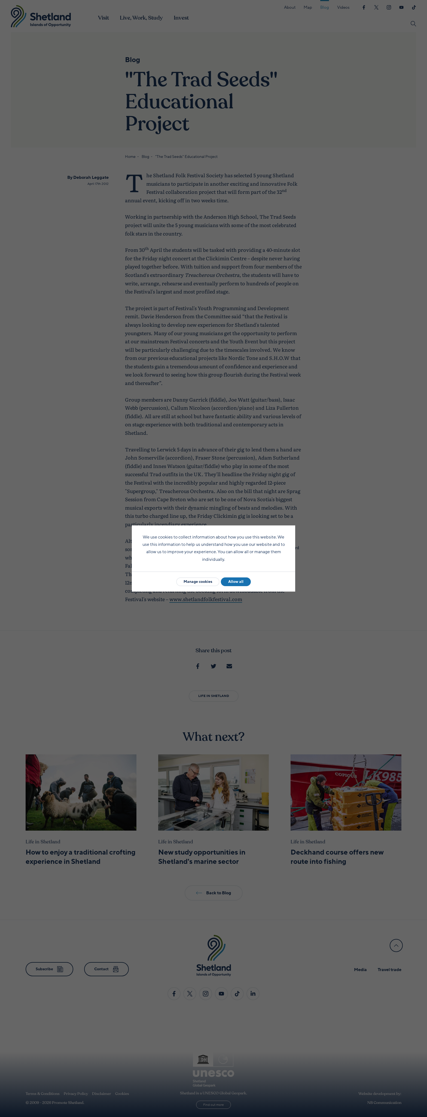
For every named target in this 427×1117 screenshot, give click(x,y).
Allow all (235, 581)
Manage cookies (198, 581)
